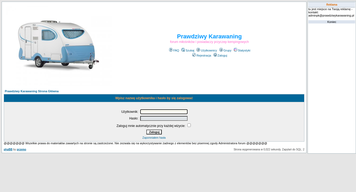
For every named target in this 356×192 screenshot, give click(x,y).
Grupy (225, 50)
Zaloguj (220, 55)
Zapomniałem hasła (153, 137)
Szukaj (187, 50)
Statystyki (242, 50)
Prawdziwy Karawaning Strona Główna (32, 91)
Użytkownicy (207, 50)
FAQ (174, 50)
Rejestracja (201, 55)
